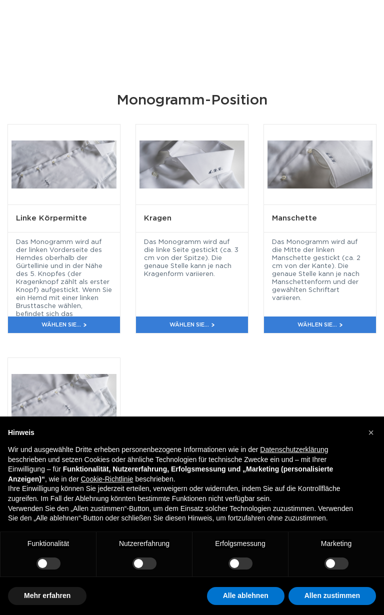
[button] (371, 432)
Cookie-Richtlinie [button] (106, 479)
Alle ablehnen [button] (245, 596)
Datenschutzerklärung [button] (294, 450)
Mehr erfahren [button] (47, 596)
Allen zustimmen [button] (332, 596)
